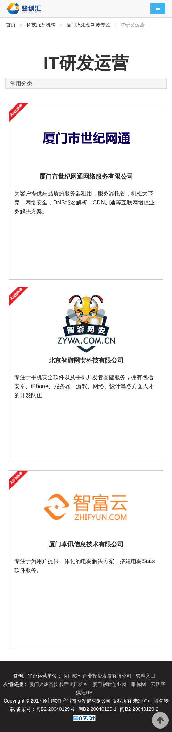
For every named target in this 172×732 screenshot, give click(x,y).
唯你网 (139, 684)
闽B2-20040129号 (55, 709)
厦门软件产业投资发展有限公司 (98, 676)
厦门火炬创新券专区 (88, 24)
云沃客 (158, 684)
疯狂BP (84, 692)
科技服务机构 (41, 24)
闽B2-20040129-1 (97, 709)
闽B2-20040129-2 (139, 709)
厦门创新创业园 (110, 684)
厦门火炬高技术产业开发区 (59, 684)
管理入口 (145, 676)
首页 (11, 24)
